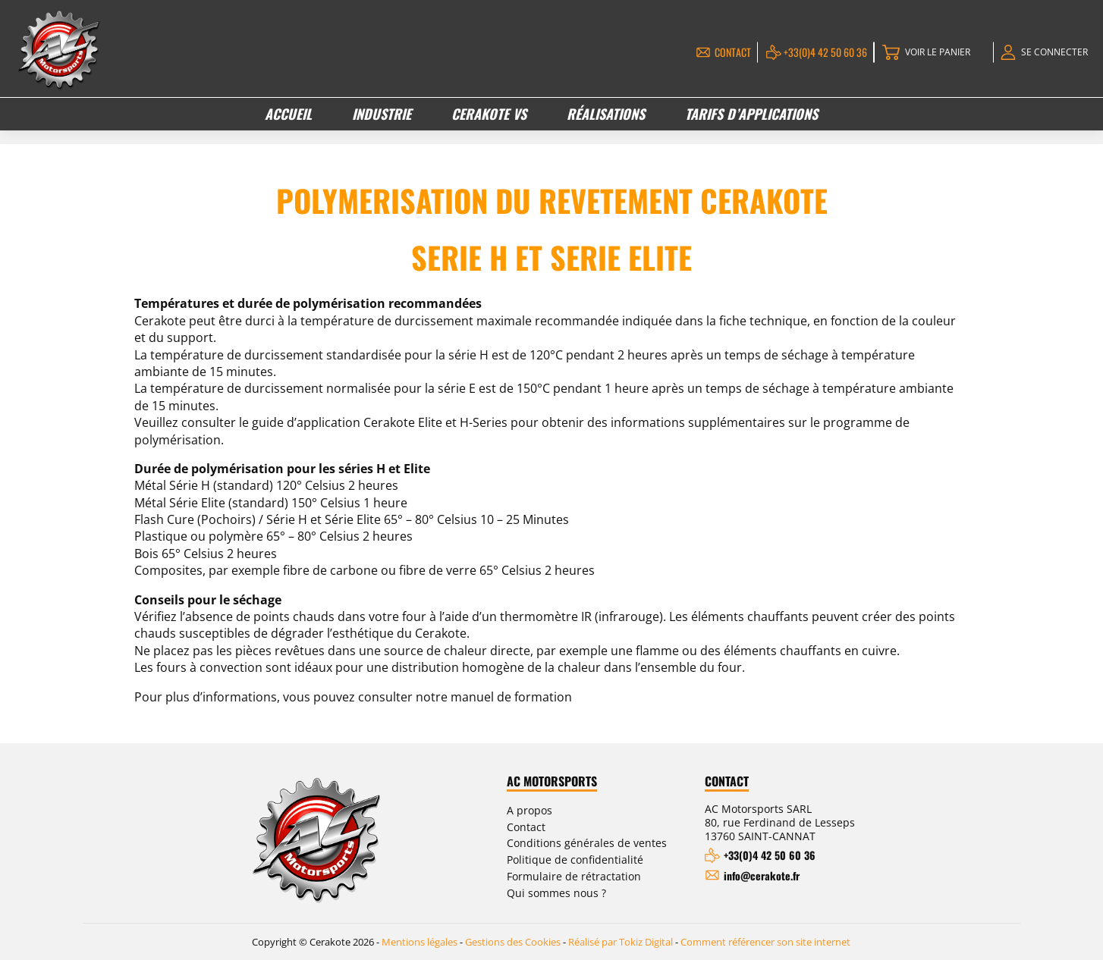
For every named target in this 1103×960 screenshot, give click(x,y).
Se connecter (1054, 51)
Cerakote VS (488, 114)
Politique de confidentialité (575, 859)
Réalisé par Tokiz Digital (620, 942)
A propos (529, 810)
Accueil (288, 114)
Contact (733, 52)
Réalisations (606, 114)
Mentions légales (419, 942)
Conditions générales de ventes (587, 843)
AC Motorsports (552, 781)
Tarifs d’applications (751, 114)
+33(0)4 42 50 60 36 (825, 52)
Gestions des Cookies (513, 942)
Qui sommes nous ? (556, 893)
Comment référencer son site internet (765, 942)
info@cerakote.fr (762, 875)
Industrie (381, 114)
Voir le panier (937, 51)
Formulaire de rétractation (574, 876)
